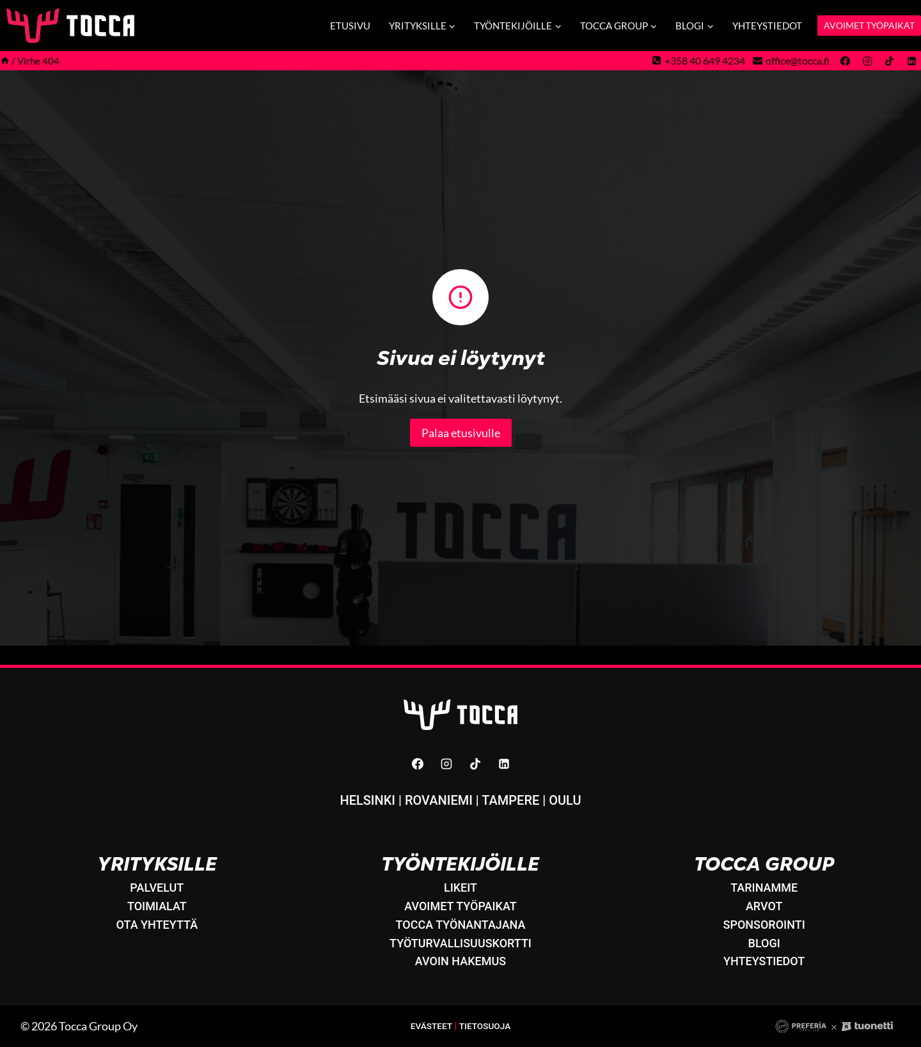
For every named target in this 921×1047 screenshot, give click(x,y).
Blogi (764, 943)
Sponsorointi (764, 924)
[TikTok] (889, 60)
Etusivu (350, 25)
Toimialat (157, 906)
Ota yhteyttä (157, 924)
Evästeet (430, 1026)
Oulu (565, 800)
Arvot (764, 906)
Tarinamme (764, 887)
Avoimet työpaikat (460, 906)
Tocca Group (764, 863)
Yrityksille (156, 863)
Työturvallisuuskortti (460, 943)
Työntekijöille (460, 863)
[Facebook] (845, 60)
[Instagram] (867, 60)
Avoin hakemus (460, 961)
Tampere (510, 800)
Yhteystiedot (767, 25)
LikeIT (460, 887)
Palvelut (157, 887)
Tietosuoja (486, 1026)
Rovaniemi (439, 800)
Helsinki (367, 800)
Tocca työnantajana (461, 924)
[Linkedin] (911, 60)
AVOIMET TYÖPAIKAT (869, 25)
